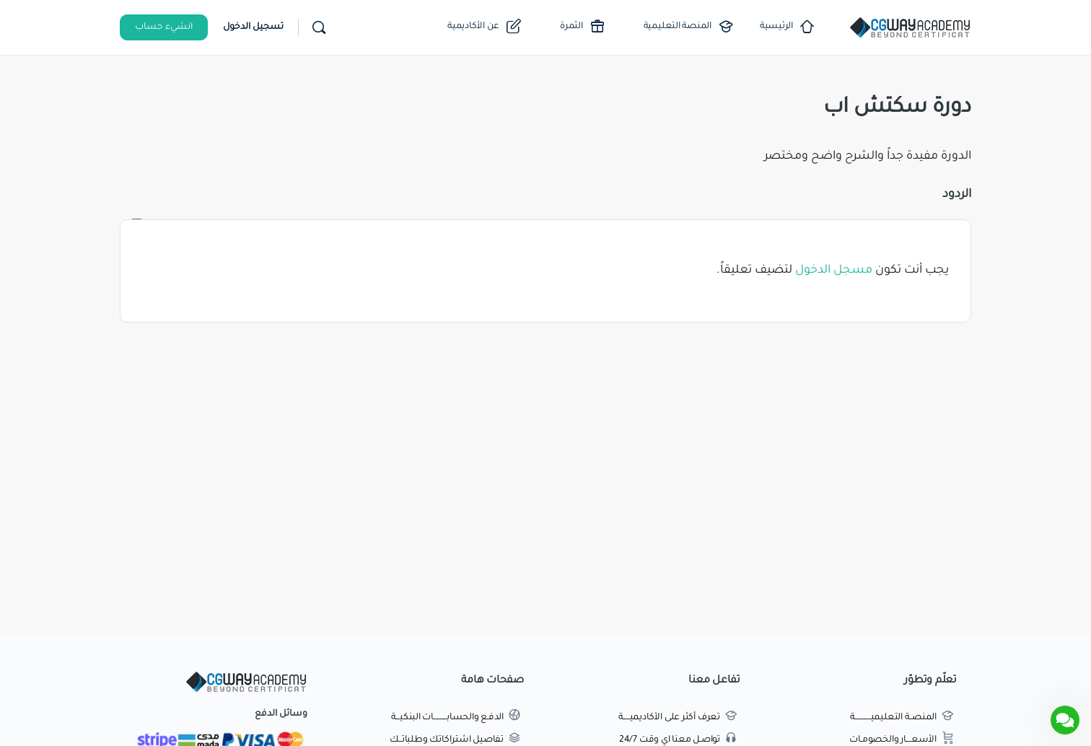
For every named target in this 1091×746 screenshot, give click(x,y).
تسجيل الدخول (253, 27)
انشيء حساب (164, 27)
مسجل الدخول (833, 270)
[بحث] (318, 27)
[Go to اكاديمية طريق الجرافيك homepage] (910, 29)
